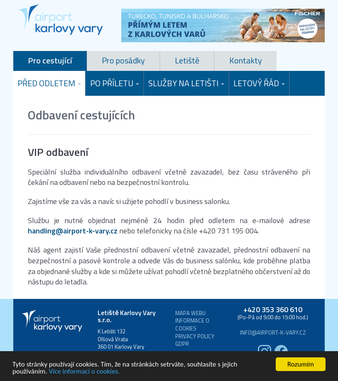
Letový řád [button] (259, 83)
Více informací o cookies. (84, 371)
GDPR (182, 344)
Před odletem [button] (49, 83)
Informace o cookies (192, 324)
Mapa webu (190, 313)
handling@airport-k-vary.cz (73, 231)
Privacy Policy (194, 336)
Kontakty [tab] (245, 60)
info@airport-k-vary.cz (273, 333)
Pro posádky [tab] (123, 60)
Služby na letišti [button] (186, 83)
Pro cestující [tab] (50, 60)
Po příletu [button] (114, 83)
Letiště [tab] (187, 60)
